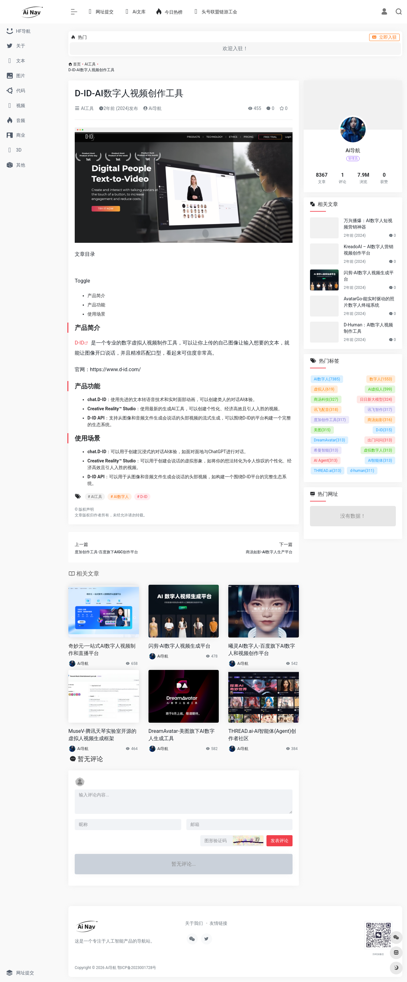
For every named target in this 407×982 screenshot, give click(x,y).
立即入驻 (384, 37)
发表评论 (279, 840)
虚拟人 (324, 389)
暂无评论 (90, 759)
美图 (322, 430)
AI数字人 (327, 379)
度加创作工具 (330, 420)
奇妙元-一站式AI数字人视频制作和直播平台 (101, 649)
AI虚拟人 (380, 389)
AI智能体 (380, 460)
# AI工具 (95, 496)
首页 (77, 64)
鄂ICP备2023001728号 (136, 967)
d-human (362, 470)
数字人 (380, 379)
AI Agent (325, 460)
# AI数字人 (119, 496)
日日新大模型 (376, 399)
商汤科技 (326, 399)
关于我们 (194, 923)
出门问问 (380, 440)
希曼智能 (326, 450)
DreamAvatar (329, 440)
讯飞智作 (380, 409)
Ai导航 (152, 108)
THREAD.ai (327, 470)
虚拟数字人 (378, 450)
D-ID (79, 343)
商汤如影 (380, 420)
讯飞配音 (326, 409)
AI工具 (90, 64)
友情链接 (218, 923)
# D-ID (142, 496)
